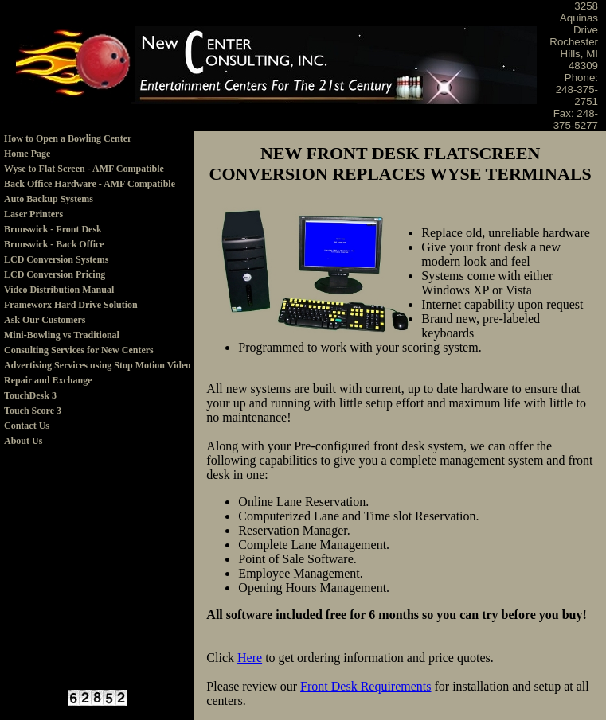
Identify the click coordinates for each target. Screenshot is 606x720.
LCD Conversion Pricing (54, 274)
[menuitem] (97, 138)
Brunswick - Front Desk (53, 229)
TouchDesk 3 (30, 395)
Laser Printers (33, 214)
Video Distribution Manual (59, 289)
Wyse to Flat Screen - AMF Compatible (84, 168)
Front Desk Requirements (365, 686)
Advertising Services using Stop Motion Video (97, 365)
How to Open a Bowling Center (67, 138)
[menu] (97, 290)
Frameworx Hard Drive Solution (71, 304)
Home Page (27, 153)
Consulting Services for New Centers (79, 350)
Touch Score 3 (32, 410)
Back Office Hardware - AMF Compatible (89, 183)
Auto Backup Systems (48, 198)
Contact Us (26, 425)
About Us (23, 440)
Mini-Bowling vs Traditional (61, 335)
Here (249, 657)
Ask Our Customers (44, 319)
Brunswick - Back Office (54, 244)
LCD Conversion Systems (56, 259)
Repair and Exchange (48, 380)
